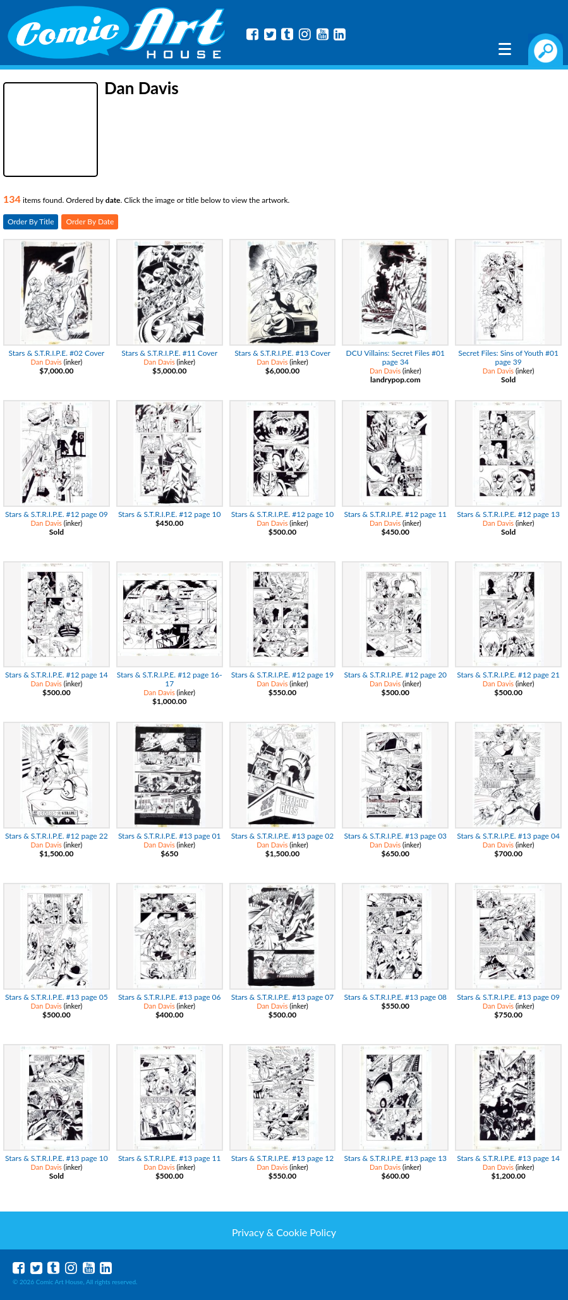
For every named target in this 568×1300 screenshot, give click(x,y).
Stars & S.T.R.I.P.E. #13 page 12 (282, 1158)
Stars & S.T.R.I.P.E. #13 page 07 (282, 997)
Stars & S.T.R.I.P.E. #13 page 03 (395, 836)
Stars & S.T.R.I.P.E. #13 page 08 (395, 997)
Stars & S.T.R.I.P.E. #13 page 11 (169, 1158)
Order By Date (90, 221)
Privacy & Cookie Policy (284, 1232)
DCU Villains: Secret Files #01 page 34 (395, 357)
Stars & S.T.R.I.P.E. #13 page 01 (169, 836)
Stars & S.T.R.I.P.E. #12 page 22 (56, 836)
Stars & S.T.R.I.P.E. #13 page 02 (282, 836)
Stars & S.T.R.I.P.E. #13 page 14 (508, 1158)
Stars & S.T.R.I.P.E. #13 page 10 (56, 1158)
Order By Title (31, 221)
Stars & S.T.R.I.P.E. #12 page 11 (395, 514)
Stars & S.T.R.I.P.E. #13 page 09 (508, 997)
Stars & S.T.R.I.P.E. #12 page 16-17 (169, 679)
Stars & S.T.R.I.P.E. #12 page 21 (508, 674)
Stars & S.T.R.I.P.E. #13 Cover (282, 353)
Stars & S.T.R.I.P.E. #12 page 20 (395, 674)
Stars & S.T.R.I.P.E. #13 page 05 (56, 997)
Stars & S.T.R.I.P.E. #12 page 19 (282, 674)
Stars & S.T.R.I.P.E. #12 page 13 (508, 514)
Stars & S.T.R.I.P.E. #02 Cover (57, 353)
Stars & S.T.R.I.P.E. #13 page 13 (395, 1158)
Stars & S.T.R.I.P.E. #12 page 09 (56, 514)
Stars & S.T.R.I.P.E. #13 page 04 (508, 836)
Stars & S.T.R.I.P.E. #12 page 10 (169, 514)
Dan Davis (46, 362)
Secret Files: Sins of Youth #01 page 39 (508, 357)
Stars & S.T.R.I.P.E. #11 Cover (169, 353)
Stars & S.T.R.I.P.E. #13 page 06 (169, 997)
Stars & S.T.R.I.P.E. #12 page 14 (56, 674)
